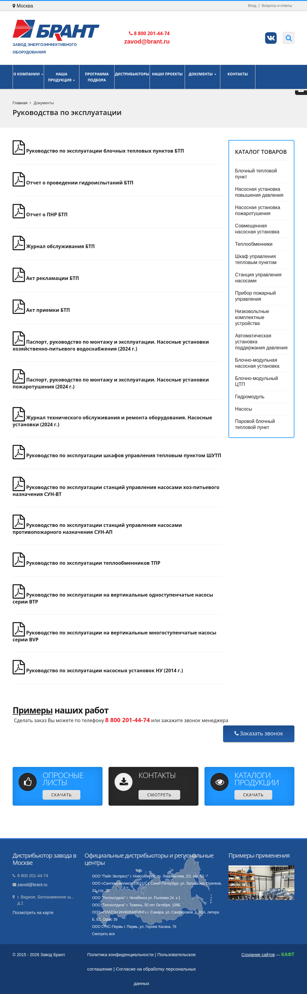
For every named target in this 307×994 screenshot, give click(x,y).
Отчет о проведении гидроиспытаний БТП (73, 182)
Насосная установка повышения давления (259, 192)
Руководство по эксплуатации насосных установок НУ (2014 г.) (98, 670)
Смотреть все (103, 934)
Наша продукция (61, 77)
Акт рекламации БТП (46, 278)
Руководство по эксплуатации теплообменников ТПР (86, 563)
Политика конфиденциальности (120, 954)
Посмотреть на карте (33, 912)
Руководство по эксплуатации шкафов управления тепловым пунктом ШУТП (117, 455)
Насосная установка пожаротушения (257, 210)
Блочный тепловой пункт (256, 173)
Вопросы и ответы (277, 6)
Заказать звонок (258, 733)
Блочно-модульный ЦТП (256, 381)
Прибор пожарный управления (255, 296)
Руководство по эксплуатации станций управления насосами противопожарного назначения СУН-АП (97, 528)
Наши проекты (167, 77)
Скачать (61, 795)
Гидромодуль (249, 396)
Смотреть (159, 795)
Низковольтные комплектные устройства (252, 317)
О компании (28, 77)
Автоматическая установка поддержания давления (261, 341)
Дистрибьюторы (132, 77)
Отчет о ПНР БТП (40, 214)
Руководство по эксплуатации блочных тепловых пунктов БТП (98, 150)
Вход (252, 6)
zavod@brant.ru (32, 884)
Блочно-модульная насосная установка (257, 363)
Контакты (237, 77)
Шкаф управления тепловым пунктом (255, 259)
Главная (20, 103)
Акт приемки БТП (41, 310)
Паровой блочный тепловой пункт (255, 424)
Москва (23, 5)
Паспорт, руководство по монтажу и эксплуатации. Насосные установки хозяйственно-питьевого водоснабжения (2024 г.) (111, 345)
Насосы (243, 409)
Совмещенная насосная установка (257, 228)
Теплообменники (254, 244)
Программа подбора (97, 77)
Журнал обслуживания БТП (54, 246)
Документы (202, 77)
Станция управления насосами (258, 277)
